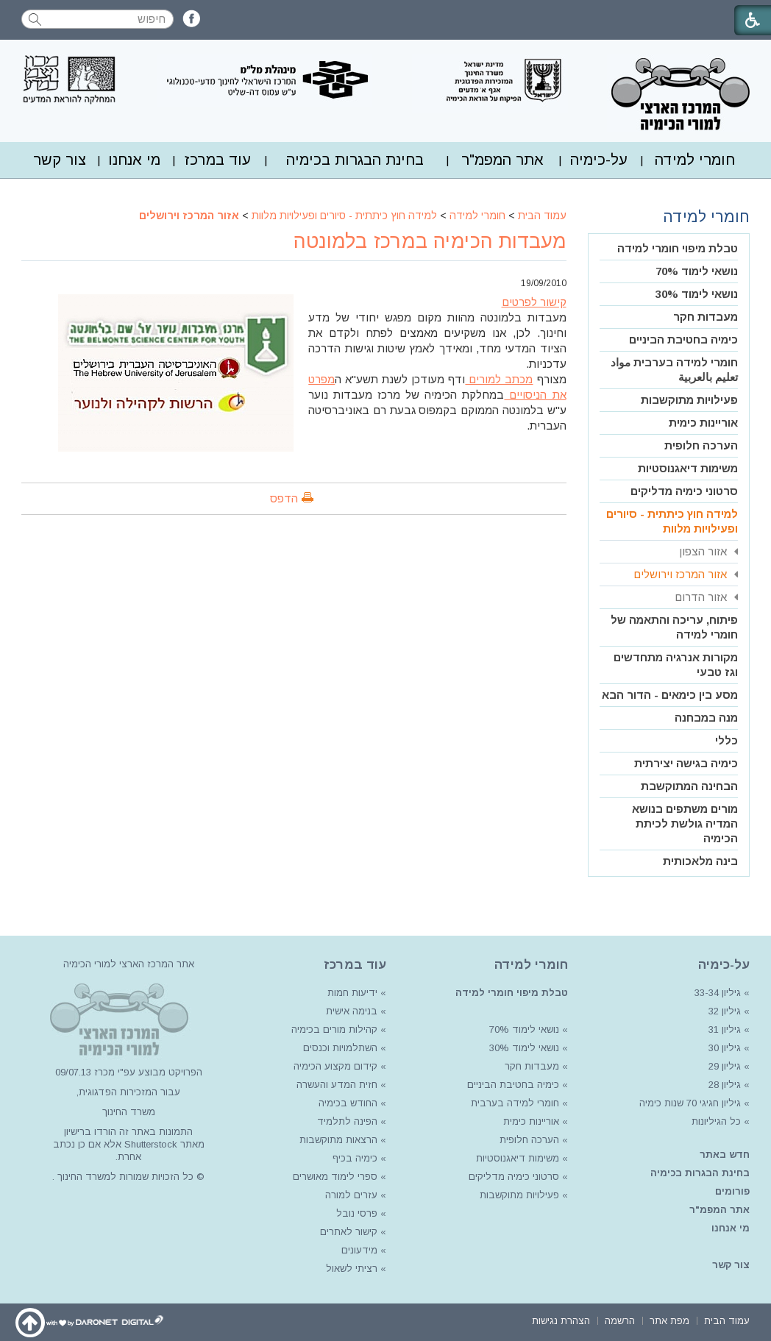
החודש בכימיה (346, 1103)
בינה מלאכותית (700, 861)
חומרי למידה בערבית (515, 1103)
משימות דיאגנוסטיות (688, 468)
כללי (726, 740)
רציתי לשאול (351, 1268)
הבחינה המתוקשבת (689, 786)
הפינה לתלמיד (345, 1121)
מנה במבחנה (706, 717)
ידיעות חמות (352, 992)
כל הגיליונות (716, 1121)
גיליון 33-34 (717, 992)
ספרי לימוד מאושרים (335, 1176)
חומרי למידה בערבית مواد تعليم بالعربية (674, 369)
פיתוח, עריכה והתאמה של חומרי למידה (674, 627)
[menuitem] (695, 160)
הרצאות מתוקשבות (336, 1139)
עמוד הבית (542, 215)
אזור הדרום (701, 597)
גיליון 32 (724, 1011)
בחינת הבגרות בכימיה (355, 160)
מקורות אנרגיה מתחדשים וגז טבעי (676, 664)
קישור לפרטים (534, 302)
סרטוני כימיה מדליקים (684, 491)
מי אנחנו (134, 160)
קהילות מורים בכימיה (334, 1029)
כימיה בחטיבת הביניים (683, 339)
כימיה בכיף (355, 1158)
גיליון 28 (724, 1084)
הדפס (284, 498)
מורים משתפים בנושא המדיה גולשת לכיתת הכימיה (685, 823)
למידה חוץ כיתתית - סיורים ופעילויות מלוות (344, 215)
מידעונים (359, 1250)
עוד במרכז (218, 160)
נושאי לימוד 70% (696, 271)
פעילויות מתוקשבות (689, 400)
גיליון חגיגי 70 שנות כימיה (688, 1103)
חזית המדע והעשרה (335, 1084)
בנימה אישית (351, 1011)
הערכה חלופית (701, 445)
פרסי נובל (356, 1213)
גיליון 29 (724, 1066)
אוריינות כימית (703, 422)
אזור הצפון (703, 551)
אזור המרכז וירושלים (189, 215)
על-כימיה (599, 160)
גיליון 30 (724, 1047)
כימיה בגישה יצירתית (686, 763)
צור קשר (59, 160)
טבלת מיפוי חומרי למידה (677, 248)
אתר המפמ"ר (502, 160)
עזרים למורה (349, 1195)
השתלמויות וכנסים (340, 1047)
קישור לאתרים (347, 1231)
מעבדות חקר (705, 316)
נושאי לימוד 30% (696, 294)
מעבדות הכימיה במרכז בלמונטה (430, 241)
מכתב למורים (499, 379)
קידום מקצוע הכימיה (335, 1066)
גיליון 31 (724, 1029)
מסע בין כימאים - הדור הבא (670, 695)
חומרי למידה (695, 160)
